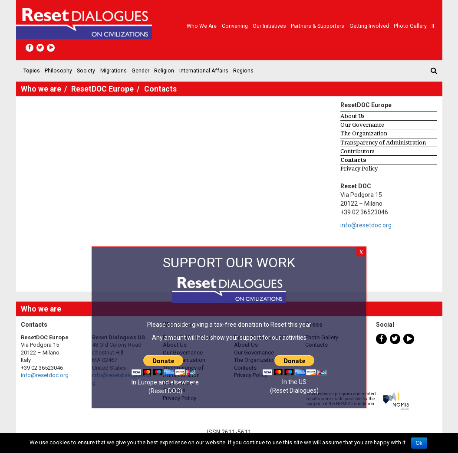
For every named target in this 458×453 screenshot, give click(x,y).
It (433, 26)
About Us (352, 116)
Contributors (357, 151)
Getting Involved (369, 26)
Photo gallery (410, 26)
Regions (243, 71)
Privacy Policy (359, 168)
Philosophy (58, 71)
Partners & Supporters (317, 26)
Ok (419, 443)
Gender (140, 71)
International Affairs (203, 71)
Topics (31, 71)
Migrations (113, 71)
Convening (235, 26)
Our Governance (362, 124)
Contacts (353, 160)
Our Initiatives (269, 26)
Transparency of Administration (383, 142)
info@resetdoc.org (366, 225)
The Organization (363, 133)
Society (86, 71)
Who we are (202, 26)
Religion (164, 71)
